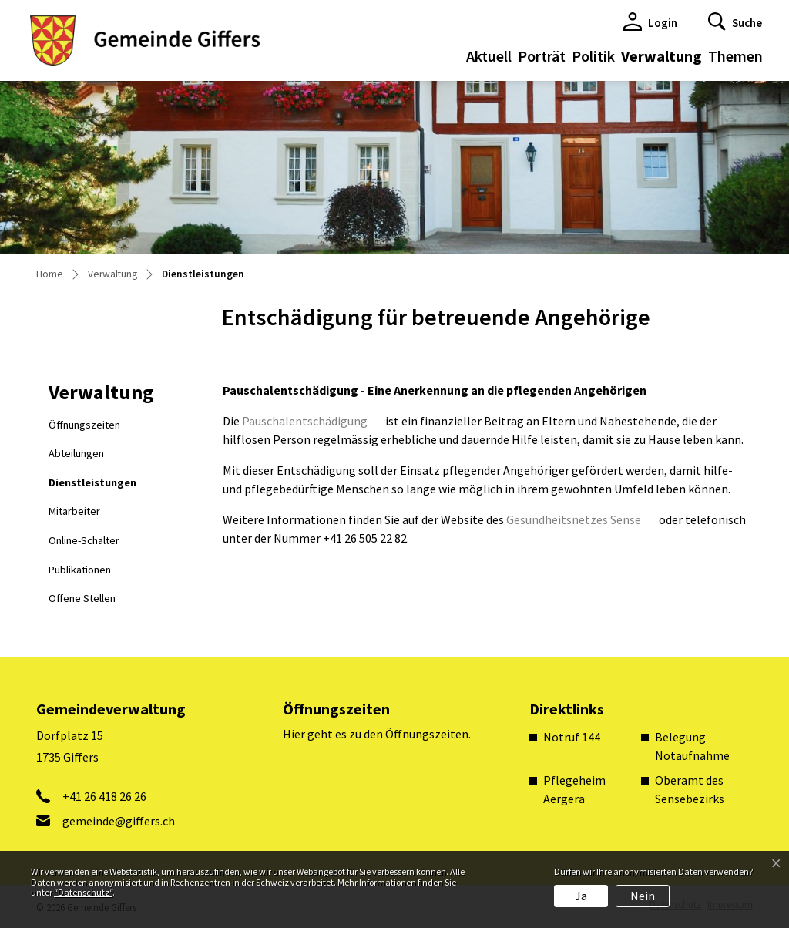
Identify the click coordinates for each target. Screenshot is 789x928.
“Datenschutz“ (83, 892)
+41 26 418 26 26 (104, 796)
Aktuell (489, 56)
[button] (735, 21)
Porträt (542, 56)
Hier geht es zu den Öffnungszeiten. (377, 733)
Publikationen (80, 570)
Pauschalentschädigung (312, 421)
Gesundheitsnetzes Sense (581, 519)
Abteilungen (76, 453)
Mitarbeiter (74, 511)
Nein (642, 895)
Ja (581, 895)
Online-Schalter (84, 540)
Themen (735, 56)
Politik (593, 56)
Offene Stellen (82, 598)
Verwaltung (661, 56)
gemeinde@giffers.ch (118, 821)
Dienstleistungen (92, 487)
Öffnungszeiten (84, 425)
